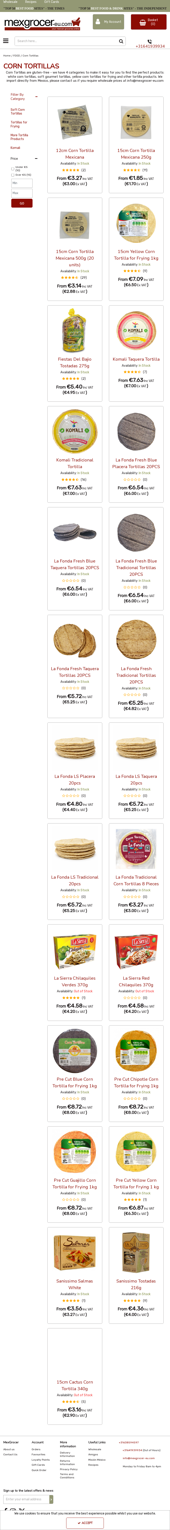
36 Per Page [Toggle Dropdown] (56, 93)
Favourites (38, 1454)
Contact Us (10, 1454)
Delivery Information (67, 1454)
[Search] (66, 41)
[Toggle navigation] (6, 41)
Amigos (93, 1454)
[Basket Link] (148, 21)
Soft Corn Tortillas (18, 112)
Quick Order (39, 1470)
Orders (36, 1449)
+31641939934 (150, 46)
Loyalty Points (41, 1459)
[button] (74, 170)
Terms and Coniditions (67, 1476)
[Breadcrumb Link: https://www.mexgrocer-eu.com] (7, 55)
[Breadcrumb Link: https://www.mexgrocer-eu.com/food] (16, 55)
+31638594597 (129, 1442)
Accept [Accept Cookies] (85, 1523)
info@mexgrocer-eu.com (139, 1458)
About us (9, 1449)
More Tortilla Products (19, 137)
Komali (15, 148)
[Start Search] (121, 41)
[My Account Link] (108, 21)
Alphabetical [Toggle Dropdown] (80, 93)
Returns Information (67, 1462)
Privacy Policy (69, 1469)
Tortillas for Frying (19, 124)
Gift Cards (51, 2)
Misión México (97, 1459)
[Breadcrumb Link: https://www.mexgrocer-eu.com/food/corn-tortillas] (30, 55)
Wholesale (10, 2)
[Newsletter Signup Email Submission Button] (51, 1499)
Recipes (31, 2)
